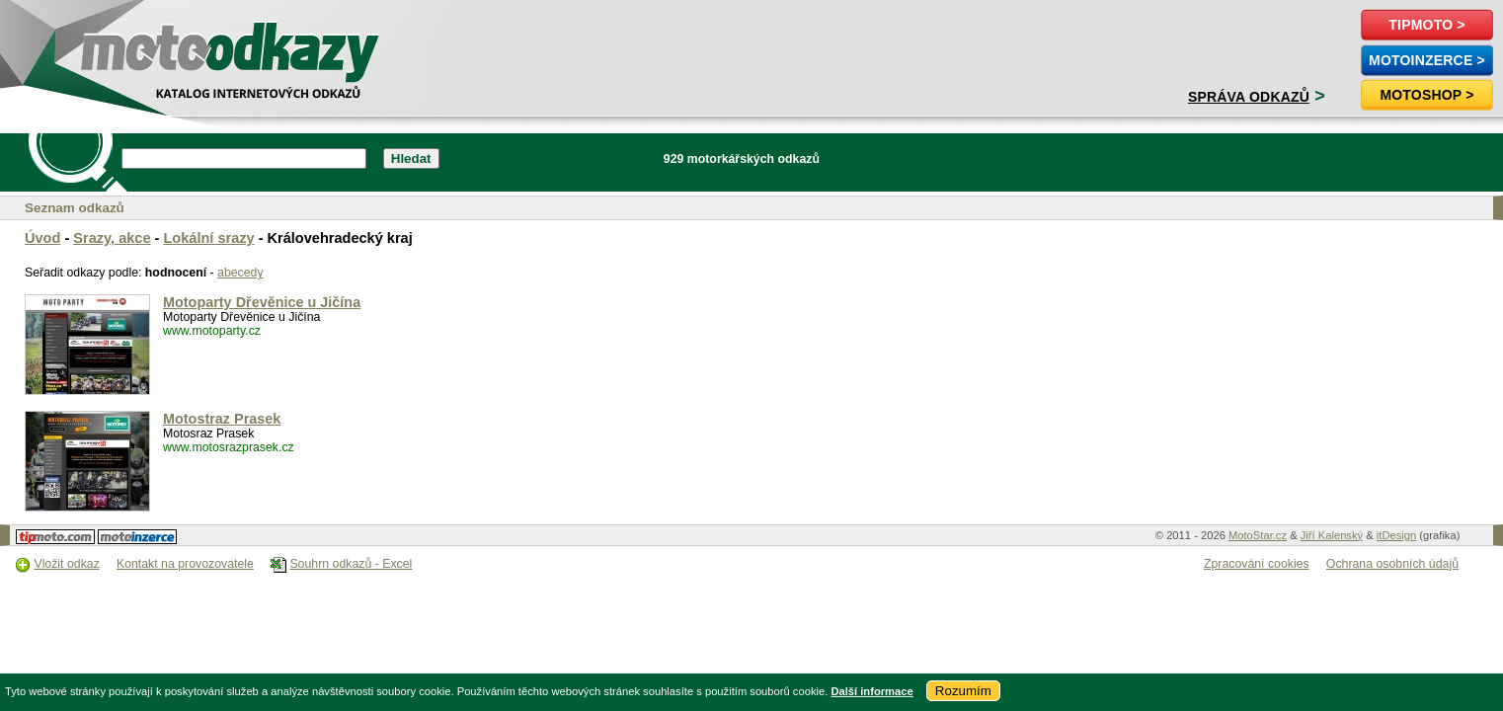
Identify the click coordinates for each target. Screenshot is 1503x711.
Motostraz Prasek (221, 419)
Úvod (42, 238)
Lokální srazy (208, 238)
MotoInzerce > (1427, 60)
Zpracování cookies (1256, 564)
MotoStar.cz (1257, 535)
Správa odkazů (1248, 97)
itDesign (1396, 535)
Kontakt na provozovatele (185, 564)
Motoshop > (1426, 95)
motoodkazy (122, 46)
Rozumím (963, 690)
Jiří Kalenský (1332, 535)
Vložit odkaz (66, 564)
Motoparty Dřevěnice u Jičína (261, 302)
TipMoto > (1426, 25)
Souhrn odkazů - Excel (350, 564)
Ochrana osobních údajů (1392, 564)
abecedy (240, 272)
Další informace (871, 691)
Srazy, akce (111, 238)
